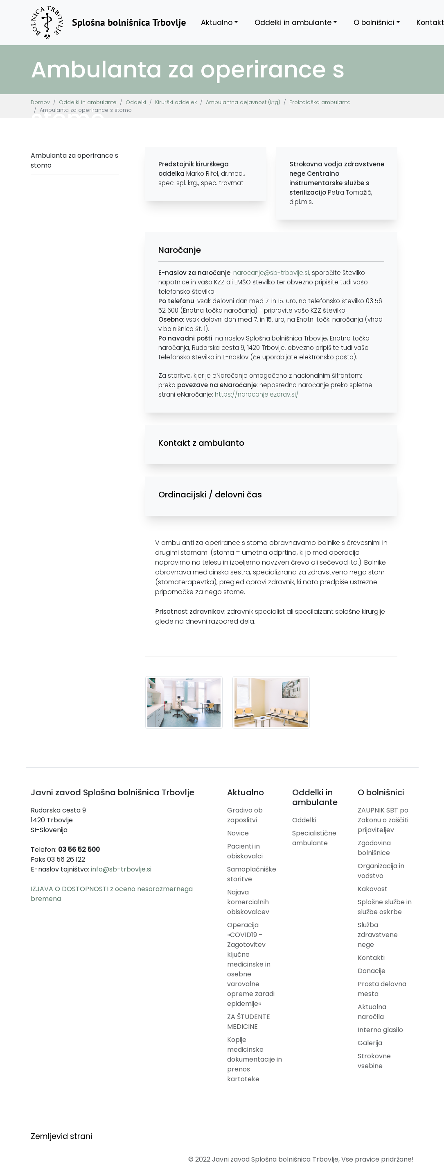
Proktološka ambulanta (320, 102)
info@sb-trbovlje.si (121, 869)
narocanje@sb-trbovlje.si (271, 272)
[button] (271, 250)
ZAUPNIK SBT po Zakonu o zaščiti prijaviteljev (383, 820)
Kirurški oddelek (176, 102)
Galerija (370, 1043)
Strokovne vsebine (374, 1061)
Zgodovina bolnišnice (374, 848)
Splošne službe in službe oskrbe (385, 907)
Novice (238, 833)
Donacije (371, 971)
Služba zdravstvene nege (378, 934)
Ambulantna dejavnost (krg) (243, 102)
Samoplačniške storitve (251, 874)
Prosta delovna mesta (382, 989)
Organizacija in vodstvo (381, 871)
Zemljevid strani (61, 1136)
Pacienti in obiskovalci (245, 851)
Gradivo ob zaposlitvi (245, 815)
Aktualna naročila (372, 1011)
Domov (40, 102)
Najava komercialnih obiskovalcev (248, 902)
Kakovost (373, 889)
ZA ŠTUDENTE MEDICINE (248, 1021)
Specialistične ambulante (314, 838)
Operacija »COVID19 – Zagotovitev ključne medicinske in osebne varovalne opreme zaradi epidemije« (251, 964)
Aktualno (216, 22)
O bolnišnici (374, 22)
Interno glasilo (380, 1030)
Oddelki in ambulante (293, 22)
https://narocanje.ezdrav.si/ (257, 394)
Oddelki (136, 102)
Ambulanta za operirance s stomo (74, 160)
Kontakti (371, 957)
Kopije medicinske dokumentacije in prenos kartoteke (254, 1059)
